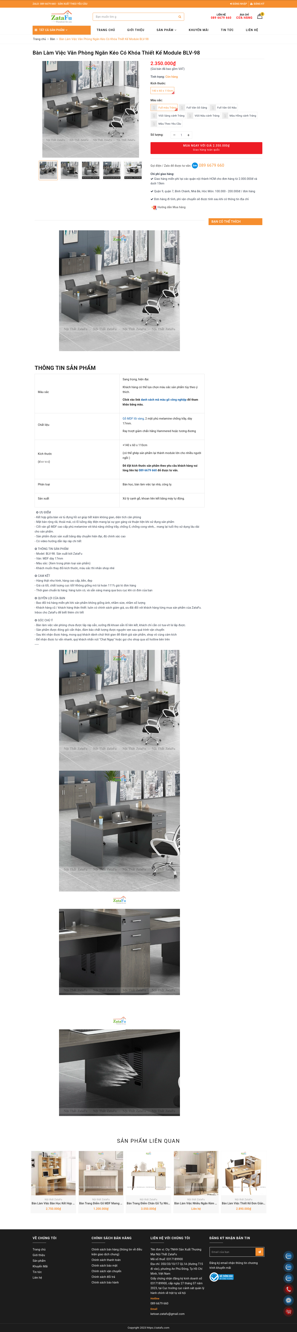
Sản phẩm (167, 30)
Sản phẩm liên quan (148, 1141)
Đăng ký (257, 3)
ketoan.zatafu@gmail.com (168, 1313)
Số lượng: (157, 134)
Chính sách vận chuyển (107, 1271)
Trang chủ (106, 30)
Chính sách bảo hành (105, 1282)
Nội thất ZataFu (53, 1199)
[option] (90, 109)
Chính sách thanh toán (106, 1260)
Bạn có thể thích (226, 221)
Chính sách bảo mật (104, 1265)
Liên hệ (252, 30)
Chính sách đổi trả (103, 1276)
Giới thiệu (135, 30)
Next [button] (146, 170)
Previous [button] (35, 170)
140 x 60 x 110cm (163, 91)
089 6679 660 (208, 165)
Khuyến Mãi (199, 30)
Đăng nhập (238, 3)
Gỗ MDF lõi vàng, (134, 418)
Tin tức (227, 30)
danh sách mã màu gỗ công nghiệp (163, 399)
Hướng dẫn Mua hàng (169, 207)
